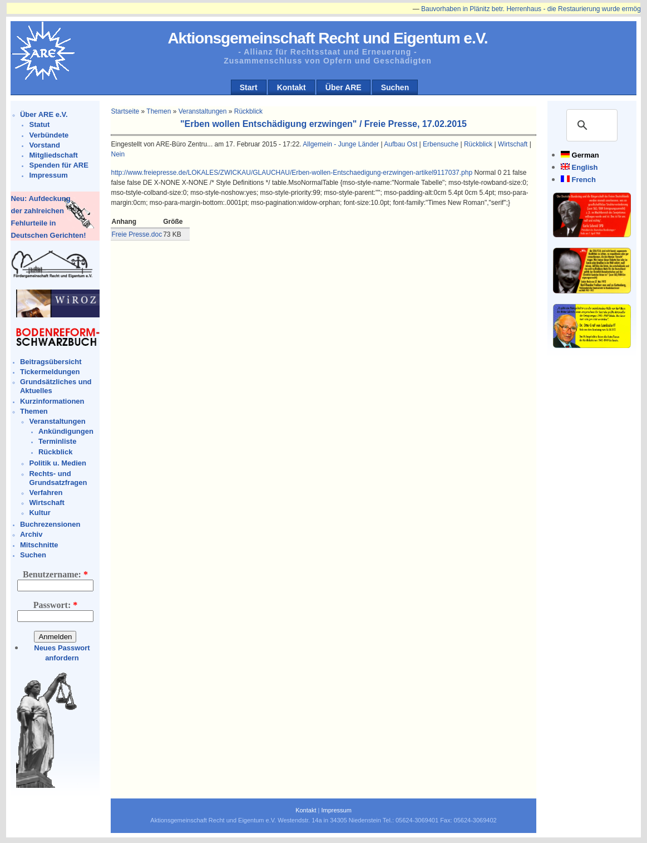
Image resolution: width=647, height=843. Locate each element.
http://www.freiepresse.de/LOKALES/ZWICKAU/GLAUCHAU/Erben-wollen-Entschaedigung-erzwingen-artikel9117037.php (291, 173)
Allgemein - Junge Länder (341, 144)
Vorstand (44, 145)
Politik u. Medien (57, 463)
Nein (118, 154)
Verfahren (45, 492)
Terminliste (57, 441)
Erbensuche (440, 144)
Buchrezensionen (50, 524)
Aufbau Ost (400, 144)
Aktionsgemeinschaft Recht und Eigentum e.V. (327, 38)
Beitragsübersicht (51, 361)
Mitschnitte (39, 545)
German (585, 155)
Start (249, 87)
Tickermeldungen (50, 371)
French (584, 179)
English (585, 167)
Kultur (39, 512)
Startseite (125, 111)
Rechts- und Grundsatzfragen (58, 478)
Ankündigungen (65, 431)
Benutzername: (55, 574)
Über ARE (343, 87)
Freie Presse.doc (136, 234)
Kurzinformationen (52, 401)
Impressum (48, 175)
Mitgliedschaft (53, 155)
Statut (39, 124)
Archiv (31, 534)
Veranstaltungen (57, 421)
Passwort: (55, 605)
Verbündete (48, 135)
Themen (34, 411)
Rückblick (55, 452)
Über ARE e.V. (44, 114)
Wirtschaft (46, 502)
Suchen (395, 87)
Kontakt (291, 87)
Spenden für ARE (58, 165)
